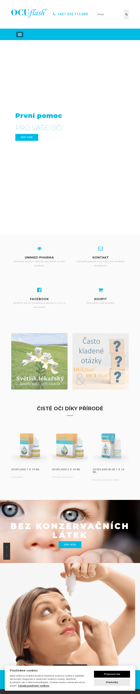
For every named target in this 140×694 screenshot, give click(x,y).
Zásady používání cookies (33, 685)
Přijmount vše (112, 674)
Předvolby (112, 682)
